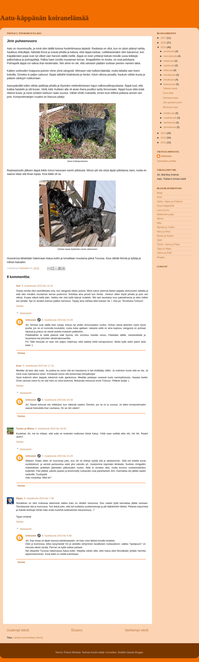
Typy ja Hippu (164, 248)
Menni (160, 218)
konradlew (111, 652)
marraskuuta (171, 56)
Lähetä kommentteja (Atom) (28, 637)
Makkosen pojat (165, 214)
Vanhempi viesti (136, 630)
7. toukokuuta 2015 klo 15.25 (57, 456)
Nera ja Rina (163, 231)
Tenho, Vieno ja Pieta (168, 244)
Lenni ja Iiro (163, 210)
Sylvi (159, 240)
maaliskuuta (170, 117)
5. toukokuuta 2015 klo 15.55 (57, 320)
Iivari (19, 365)
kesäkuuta (169, 79)
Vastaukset (25, 313)
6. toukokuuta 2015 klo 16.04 (50, 428)
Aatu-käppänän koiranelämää (44, 18)
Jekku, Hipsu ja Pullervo (170, 201)
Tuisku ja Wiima (25, 428)
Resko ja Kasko (165, 236)
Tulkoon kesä (170, 88)
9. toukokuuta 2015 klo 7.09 (39, 498)
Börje (159, 193)
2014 (164, 133)
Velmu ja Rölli (164, 253)
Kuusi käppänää (165, 205)
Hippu (19, 498)
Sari (18, 286)
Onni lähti (168, 93)
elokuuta (168, 70)
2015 (164, 47)
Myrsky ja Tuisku (166, 227)
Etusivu (76, 630)
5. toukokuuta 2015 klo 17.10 (38, 365)
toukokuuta (170, 84)
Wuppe (161, 257)
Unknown (30, 320)
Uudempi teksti (18, 630)
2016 (164, 42)
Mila (159, 223)
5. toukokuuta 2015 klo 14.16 (37, 286)
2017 (164, 38)
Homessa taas (170, 98)
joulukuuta (169, 51)
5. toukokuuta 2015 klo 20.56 (57, 400)
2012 (164, 142)
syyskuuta (169, 65)
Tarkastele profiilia (166, 161)
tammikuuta (170, 127)
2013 (164, 137)
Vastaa (19, 306)
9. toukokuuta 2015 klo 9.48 (57, 535)
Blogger (139, 652)
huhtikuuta (169, 113)
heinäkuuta (170, 75)
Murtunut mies (170, 107)
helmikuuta (170, 122)
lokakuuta (169, 61)
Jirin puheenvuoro (172, 102)
